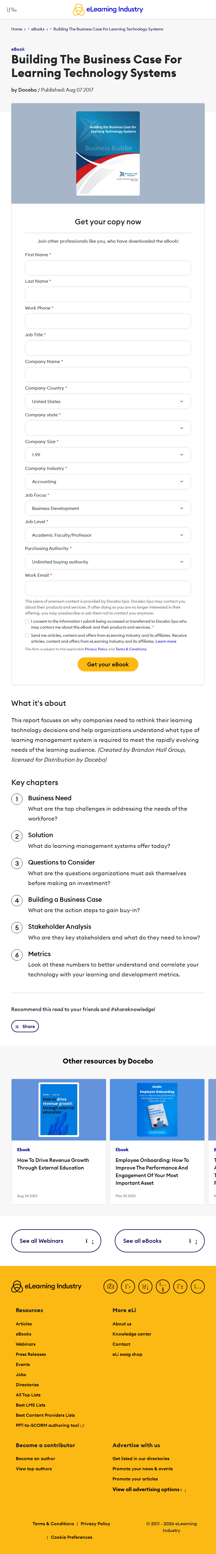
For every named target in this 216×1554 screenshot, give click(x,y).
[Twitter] (128, 1286)
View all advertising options (148, 1489)
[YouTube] (163, 1286)
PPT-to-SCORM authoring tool (50, 1425)
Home (16, 29)
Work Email (38, 575)
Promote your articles (135, 1479)
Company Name (44, 361)
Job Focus (37, 495)
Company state (43, 414)
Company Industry (46, 468)
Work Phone (39, 308)
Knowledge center (131, 1334)
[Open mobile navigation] (10, 10)
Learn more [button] (166, 641)
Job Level (36, 521)
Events (23, 1364)
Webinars (25, 1344)
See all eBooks (159, 1240)
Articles (24, 1324)
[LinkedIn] (145, 1286)
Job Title (35, 334)
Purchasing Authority (48, 548)
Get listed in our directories (140, 1458)
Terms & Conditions (131, 649)
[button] (25, 1026)
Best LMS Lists (30, 1405)
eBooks (37, 29)
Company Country (46, 388)
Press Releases (31, 1354)
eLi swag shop (127, 1354)
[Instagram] (198, 1286)
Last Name (38, 281)
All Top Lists (28, 1395)
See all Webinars (56, 1240)
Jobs (21, 1374)
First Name (38, 254)
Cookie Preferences (71, 1537)
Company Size (41, 441)
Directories (27, 1384)
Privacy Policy (96, 649)
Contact (121, 1344)
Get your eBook (108, 664)
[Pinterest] (180, 1286)
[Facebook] (111, 1286)
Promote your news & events (142, 1468)
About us (121, 1324)
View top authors (34, 1468)
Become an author (35, 1458)
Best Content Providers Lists (45, 1415)
